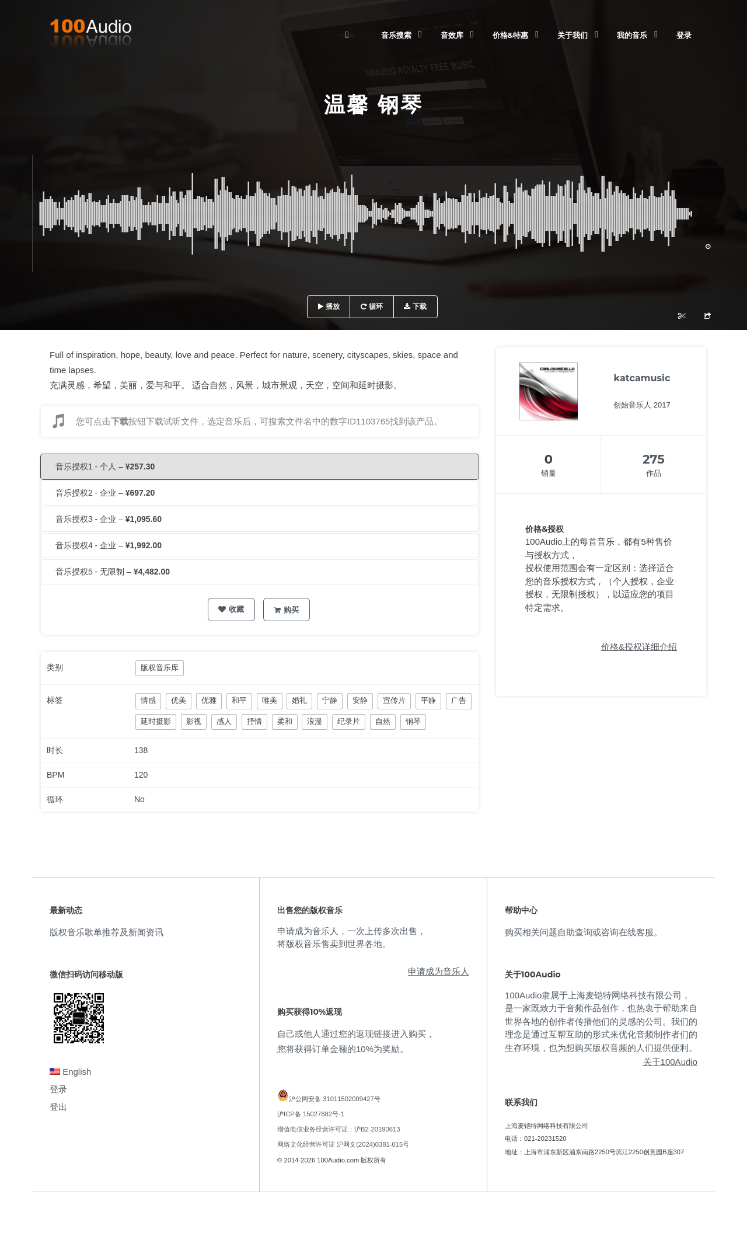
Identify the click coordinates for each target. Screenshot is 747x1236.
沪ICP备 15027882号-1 (310, 1113)
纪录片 (348, 721)
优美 (178, 700)
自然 (382, 721)
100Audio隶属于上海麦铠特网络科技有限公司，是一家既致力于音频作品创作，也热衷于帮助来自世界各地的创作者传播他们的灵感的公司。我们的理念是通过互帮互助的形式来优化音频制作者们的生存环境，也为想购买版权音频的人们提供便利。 (601, 1021)
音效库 (452, 35)
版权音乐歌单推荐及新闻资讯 (106, 932)
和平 (239, 700)
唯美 (269, 700)
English (70, 1072)
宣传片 (394, 700)
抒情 (254, 721)
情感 (148, 700)
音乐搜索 (396, 35)
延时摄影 (156, 721)
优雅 (209, 700)
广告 (458, 700)
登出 (58, 1107)
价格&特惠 (510, 35)
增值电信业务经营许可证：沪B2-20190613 (338, 1129)
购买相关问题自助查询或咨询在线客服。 (583, 932)
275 (654, 459)
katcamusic (642, 378)
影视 (193, 721)
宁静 (329, 700)
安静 (360, 700)
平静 (428, 700)
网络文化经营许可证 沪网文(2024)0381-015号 (343, 1144)
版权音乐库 (160, 667)
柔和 (284, 721)
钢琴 (413, 721)
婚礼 (299, 700)
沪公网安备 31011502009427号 (335, 1098)
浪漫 (314, 721)
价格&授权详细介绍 (639, 647)
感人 (224, 721)
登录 (684, 35)
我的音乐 (632, 35)
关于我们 (572, 35)
